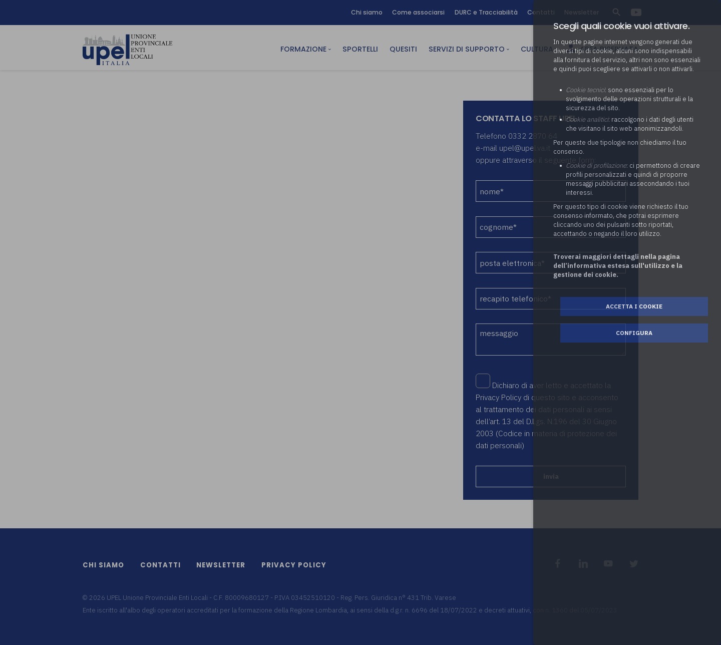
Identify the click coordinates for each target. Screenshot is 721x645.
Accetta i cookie (634, 306)
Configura (634, 333)
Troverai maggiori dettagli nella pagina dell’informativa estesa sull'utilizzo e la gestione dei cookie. (617, 265)
